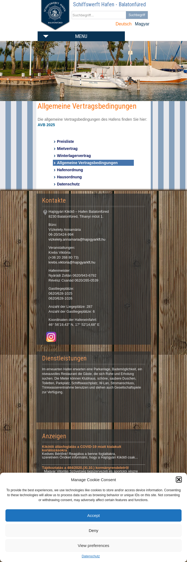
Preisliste (65, 141)
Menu (81, 36)
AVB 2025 (46, 125)
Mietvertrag (67, 148)
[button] (179, 479)
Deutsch (124, 24)
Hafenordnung (70, 170)
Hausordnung (69, 177)
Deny (93, 530)
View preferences (93, 545)
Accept (93, 515)
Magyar (142, 24)
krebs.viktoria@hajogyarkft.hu (72, 262)
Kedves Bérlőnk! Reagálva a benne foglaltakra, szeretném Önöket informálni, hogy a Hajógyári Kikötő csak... (90, 452)
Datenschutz (91, 556)
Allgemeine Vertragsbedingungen (87, 163)
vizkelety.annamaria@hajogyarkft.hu (77, 239)
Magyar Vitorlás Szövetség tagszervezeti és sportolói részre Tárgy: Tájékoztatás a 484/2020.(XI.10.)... (90, 471)
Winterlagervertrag (74, 155)
